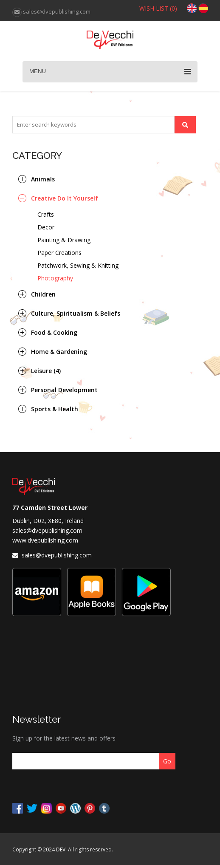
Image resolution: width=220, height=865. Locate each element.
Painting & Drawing (63, 240)
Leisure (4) (46, 371)
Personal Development (64, 390)
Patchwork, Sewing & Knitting (77, 265)
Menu (110, 72)
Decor (45, 227)
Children (43, 294)
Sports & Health (54, 409)
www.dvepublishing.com (45, 540)
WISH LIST (158, 8)
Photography (55, 278)
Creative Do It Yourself (64, 198)
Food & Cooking (54, 332)
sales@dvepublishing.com (47, 530)
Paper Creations (59, 253)
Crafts (45, 214)
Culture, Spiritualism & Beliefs (75, 313)
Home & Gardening (59, 352)
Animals (43, 179)
